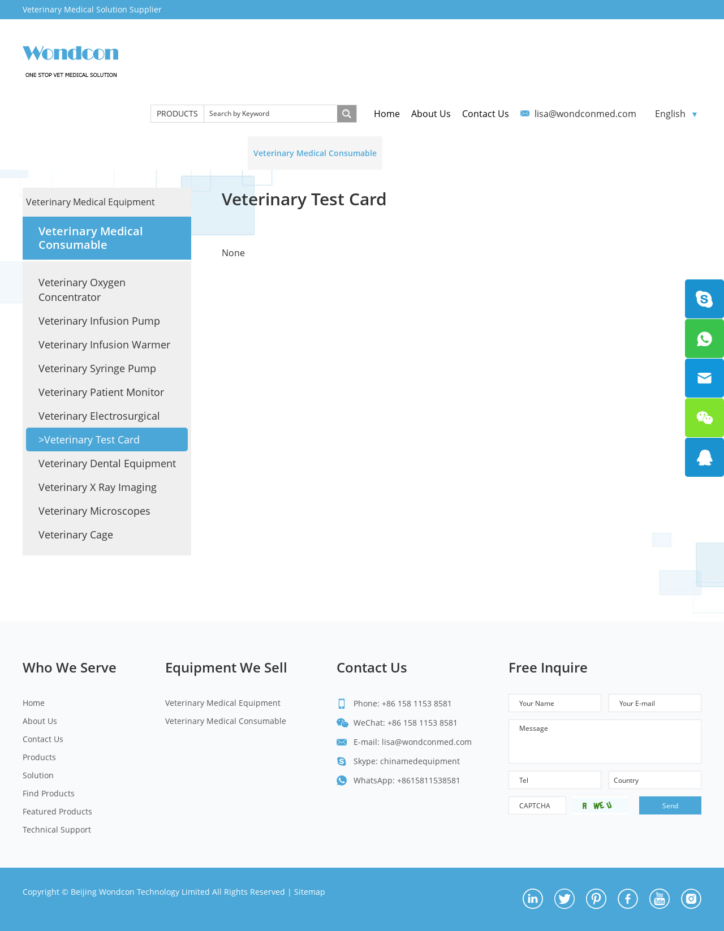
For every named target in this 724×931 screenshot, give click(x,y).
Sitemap (309, 891)
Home (387, 113)
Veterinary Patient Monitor (101, 392)
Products (39, 757)
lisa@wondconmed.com (585, 113)
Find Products (470, 153)
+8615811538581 (428, 780)
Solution (410, 153)
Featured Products (550, 153)
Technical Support (638, 153)
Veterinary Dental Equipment (107, 463)
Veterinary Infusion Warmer (104, 344)
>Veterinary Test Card (89, 439)
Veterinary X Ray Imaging (97, 487)
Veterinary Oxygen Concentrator (82, 289)
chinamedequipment (420, 761)
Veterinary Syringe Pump (97, 368)
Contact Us (485, 113)
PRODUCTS (177, 113)
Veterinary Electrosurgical (99, 416)
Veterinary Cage (75, 534)
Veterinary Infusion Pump (99, 320)
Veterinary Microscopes (94, 511)
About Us (431, 113)
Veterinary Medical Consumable (315, 153)
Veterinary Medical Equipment (177, 153)
